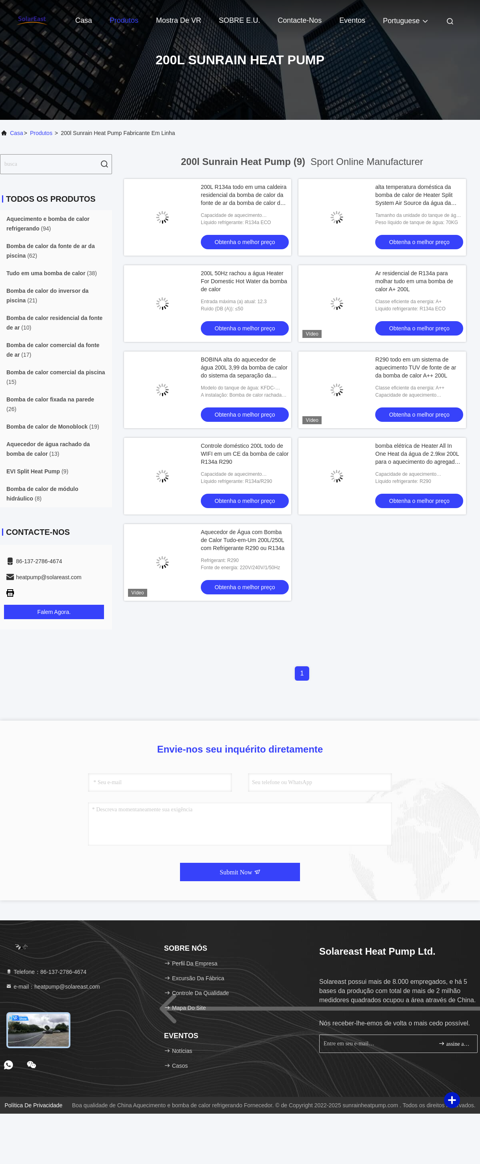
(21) (47, 296)
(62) (50, 251)
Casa (83, 20)
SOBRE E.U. (239, 20)
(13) (48, 449)
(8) (42, 494)
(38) (51, 273)
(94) (48, 224)
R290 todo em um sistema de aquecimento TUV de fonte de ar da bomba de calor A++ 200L (415, 367)
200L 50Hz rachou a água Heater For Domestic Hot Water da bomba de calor (244, 281)
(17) (53, 350)
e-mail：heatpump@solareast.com (53, 986)
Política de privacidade (33, 1105)
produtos (41, 133)
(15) (55, 377)
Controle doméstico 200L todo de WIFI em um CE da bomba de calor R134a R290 (244, 454)
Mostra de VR (178, 20)
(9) (37, 471)
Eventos (352, 20)
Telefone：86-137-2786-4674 (46, 972)
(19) (52, 426)
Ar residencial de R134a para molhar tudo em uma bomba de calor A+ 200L (414, 281)
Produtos (124, 20)
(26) (50, 404)
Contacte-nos (300, 20)
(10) (54, 323)
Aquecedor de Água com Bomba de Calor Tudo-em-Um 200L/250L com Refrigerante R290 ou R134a (242, 540)
